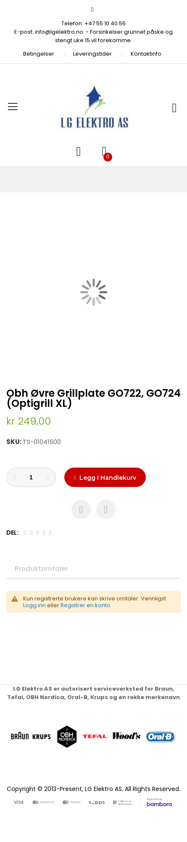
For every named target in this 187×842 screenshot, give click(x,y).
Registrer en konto (86, 605)
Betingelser (38, 54)
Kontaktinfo (146, 54)
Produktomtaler (41, 568)
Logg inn (34, 605)
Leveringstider (92, 54)
